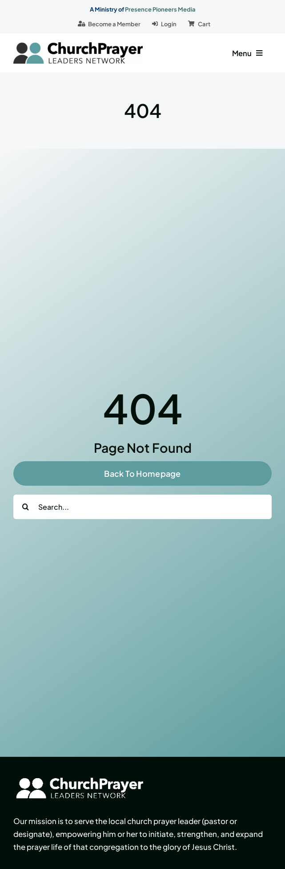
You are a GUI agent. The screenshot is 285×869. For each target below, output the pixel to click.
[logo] (78, 46)
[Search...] (142, 507)
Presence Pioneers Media (160, 9)
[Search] (25, 507)
